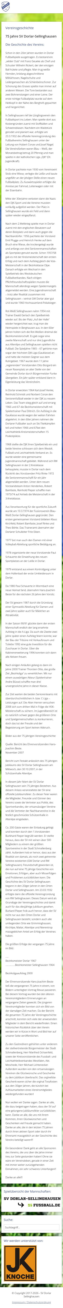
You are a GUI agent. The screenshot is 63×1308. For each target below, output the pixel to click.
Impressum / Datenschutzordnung (31, 1302)
